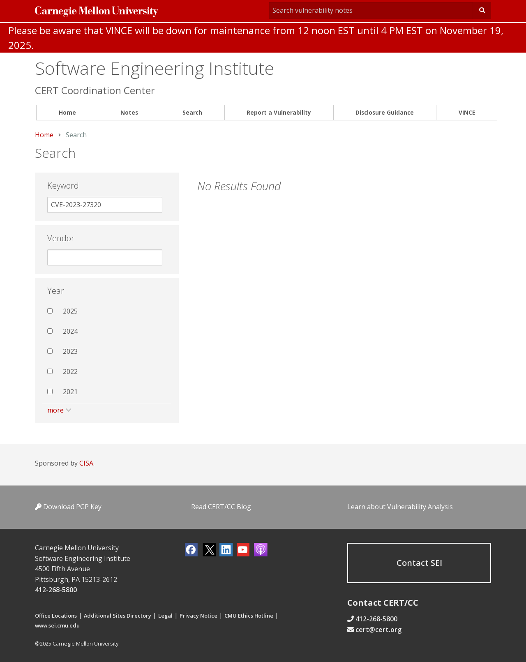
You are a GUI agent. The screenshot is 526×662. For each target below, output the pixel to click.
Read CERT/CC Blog (221, 506)
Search (192, 112)
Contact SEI (419, 562)
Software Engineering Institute (154, 68)
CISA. (87, 463)
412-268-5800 (56, 589)
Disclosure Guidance (384, 112)
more (55, 410)
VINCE (467, 112)
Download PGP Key (68, 506)
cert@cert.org (378, 629)
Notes (129, 112)
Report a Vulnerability (279, 112)
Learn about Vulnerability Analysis (400, 506)
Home (67, 112)
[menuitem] (67, 112)
